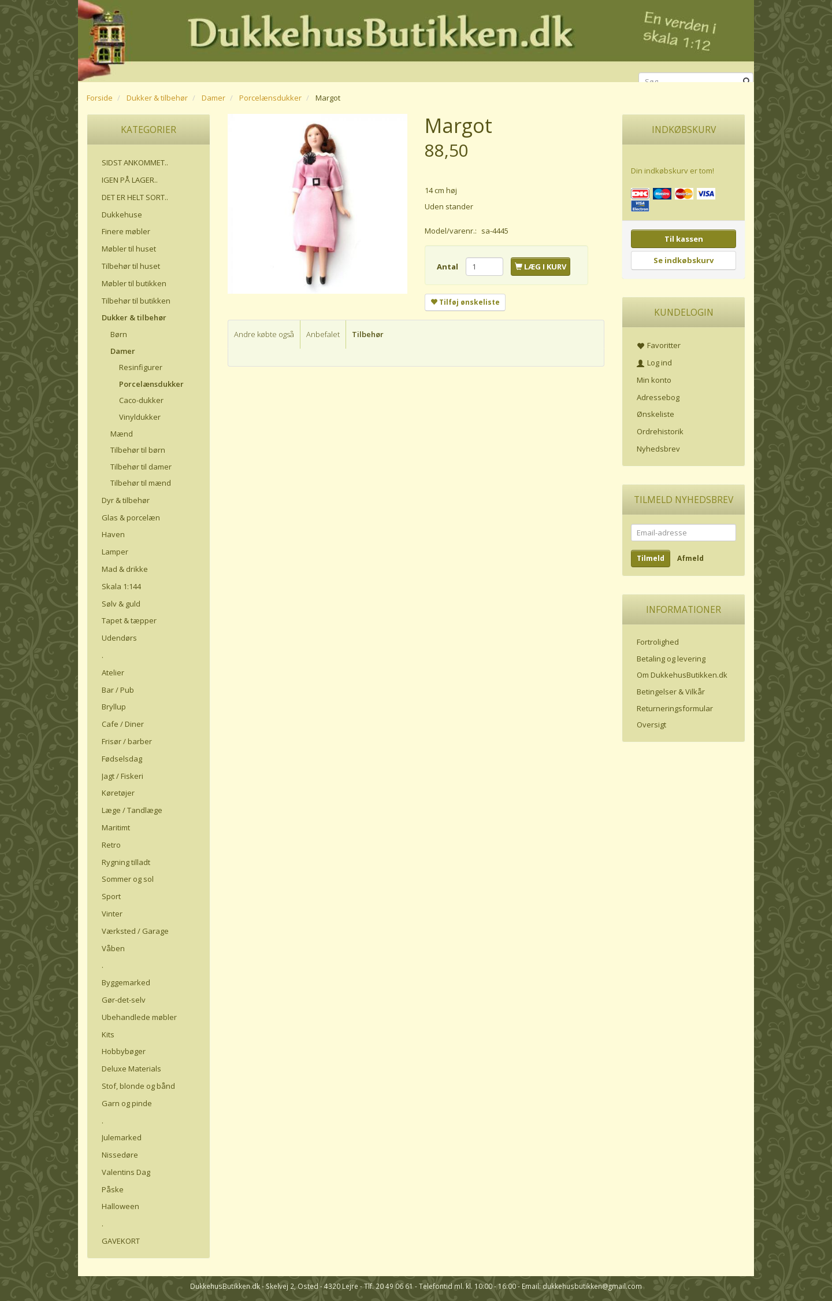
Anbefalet (323, 334)
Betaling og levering (671, 658)
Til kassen (683, 239)
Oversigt (651, 724)
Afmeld (690, 558)
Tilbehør (368, 334)
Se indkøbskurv (683, 260)
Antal (448, 266)
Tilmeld (650, 558)
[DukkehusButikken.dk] (416, 39)
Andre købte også (264, 334)
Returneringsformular (675, 708)
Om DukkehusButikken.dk (682, 675)
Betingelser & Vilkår (671, 691)
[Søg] (747, 81)
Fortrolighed (658, 642)
